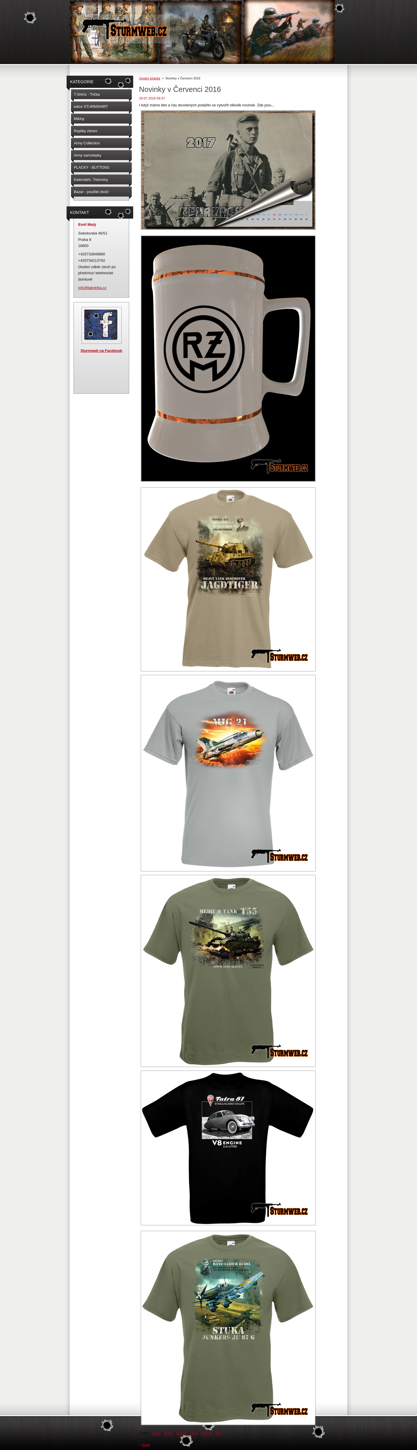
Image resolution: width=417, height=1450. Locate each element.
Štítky (144, 1433)
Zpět (146, 1445)
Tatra (194, 1433)
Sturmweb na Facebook (101, 350)
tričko (156, 1433)
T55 (218, 1433)
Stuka (168, 1433)
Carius (181, 1433)
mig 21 (206, 1433)
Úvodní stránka (149, 78)
